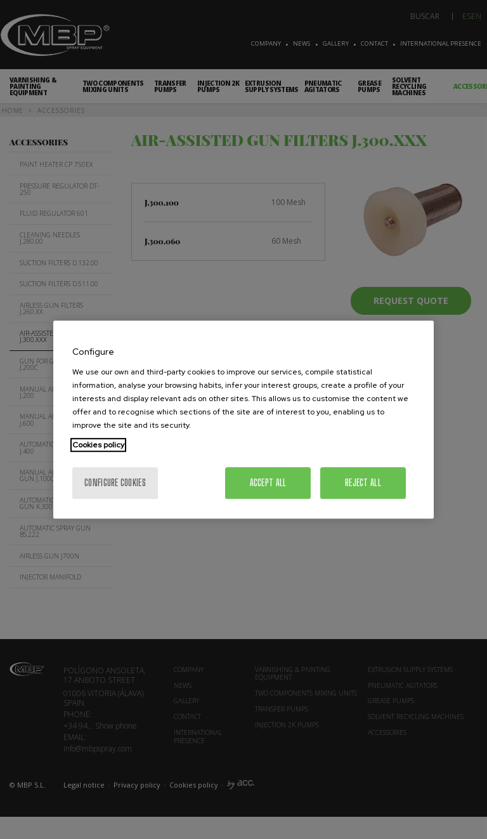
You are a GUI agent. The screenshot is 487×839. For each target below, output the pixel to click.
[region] (243, 419)
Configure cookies (115, 482)
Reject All (363, 482)
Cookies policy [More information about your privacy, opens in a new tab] (98, 445)
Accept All (268, 482)
